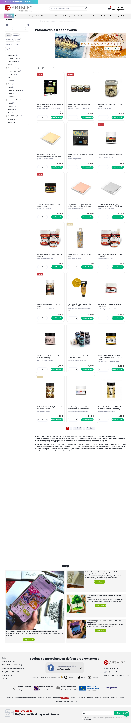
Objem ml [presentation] (9, 44)
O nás (4, 658)
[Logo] (18, 8)
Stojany (58, 16)
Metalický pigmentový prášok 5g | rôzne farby (110, 305)
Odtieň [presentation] (17, 44)
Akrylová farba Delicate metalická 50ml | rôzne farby (49, 357)
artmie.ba (74, 698)
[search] (86, 9)
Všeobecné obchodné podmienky (13, 668)
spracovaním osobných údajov (102, 718)
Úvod (41, 21)
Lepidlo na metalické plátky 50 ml (110, 155)
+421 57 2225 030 (112, 668)
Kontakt (4, 679)
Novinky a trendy (21, 16)
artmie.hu (25, 698)
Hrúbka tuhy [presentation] (10, 40)
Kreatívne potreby (84, 16)
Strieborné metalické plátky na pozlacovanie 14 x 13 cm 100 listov (110, 205)
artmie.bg (90, 698)
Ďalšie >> (92, 428)
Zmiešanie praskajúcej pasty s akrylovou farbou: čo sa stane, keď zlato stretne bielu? (104, 573)
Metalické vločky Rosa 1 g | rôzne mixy (79, 255)
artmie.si (48, 698)
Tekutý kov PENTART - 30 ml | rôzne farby (110, 105)
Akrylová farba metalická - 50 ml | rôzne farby (49, 255)
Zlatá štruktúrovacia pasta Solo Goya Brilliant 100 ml (79, 305)
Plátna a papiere (47, 16)
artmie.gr (114, 698)
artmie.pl (56, 698)
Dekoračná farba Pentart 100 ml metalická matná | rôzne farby (109, 408)
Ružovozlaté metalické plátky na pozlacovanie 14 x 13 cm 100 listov (80, 205)
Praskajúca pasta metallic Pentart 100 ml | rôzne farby (80, 357)
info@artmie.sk (111, 672)
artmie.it (121, 698)
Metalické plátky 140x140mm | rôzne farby (80, 155)
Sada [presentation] (18, 40)
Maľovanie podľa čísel (118, 16)
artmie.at (106, 698)
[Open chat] (126, 714)
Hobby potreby (50, 21)
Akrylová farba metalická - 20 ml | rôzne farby (110, 255)
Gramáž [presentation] (16, 35)
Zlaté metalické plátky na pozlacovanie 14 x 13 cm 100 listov (49, 155)
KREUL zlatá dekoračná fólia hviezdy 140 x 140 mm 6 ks (50, 105)
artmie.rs (41, 698)
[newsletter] (120, 713)
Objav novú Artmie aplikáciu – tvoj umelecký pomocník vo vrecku (31, 631)
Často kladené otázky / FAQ (12, 665)
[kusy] (42, 117)
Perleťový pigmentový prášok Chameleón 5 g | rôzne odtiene (79, 408)
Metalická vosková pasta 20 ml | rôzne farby (79, 105)
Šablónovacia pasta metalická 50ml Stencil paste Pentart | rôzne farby (110, 357)
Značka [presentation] (8, 35)
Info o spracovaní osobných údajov (116, 675)
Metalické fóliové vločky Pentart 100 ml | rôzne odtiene (49, 408)
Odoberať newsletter (48, 713)
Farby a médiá (34, 16)
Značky (103, 16)
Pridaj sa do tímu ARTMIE (10, 672)
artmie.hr (33, 698)
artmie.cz (18, 698)
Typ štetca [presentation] (9, 49)
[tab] (8, 35)
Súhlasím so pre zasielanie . (103, 719)
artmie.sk (10, 698)
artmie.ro (82, 698)
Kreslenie (96, 16)
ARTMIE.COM (65, 698)
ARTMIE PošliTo (7, 675)
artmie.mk (98, 698)
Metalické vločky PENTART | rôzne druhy (48, 305)
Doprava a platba (8, 661)
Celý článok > (29, 639)
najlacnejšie (40, 68)
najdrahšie (50, 68)
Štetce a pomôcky (69, 16)
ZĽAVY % (8, 15)
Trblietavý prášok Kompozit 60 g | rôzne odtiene (49, 205)
